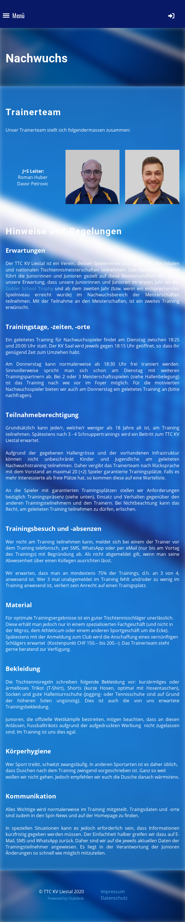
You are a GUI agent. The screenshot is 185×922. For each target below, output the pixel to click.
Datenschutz (114, 898)
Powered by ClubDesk (66, 898)
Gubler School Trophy (29, 288)
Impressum (113, 891)
